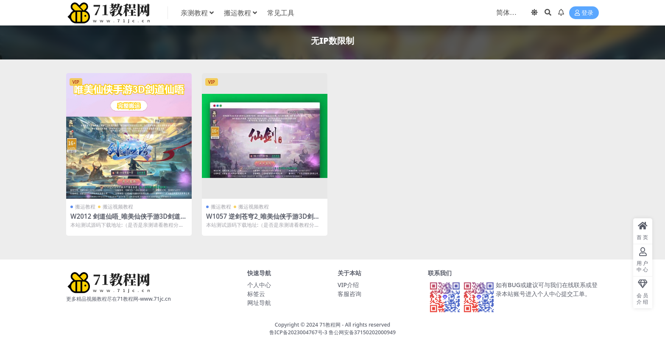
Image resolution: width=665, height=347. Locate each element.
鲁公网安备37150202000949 (362, 332)
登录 (584, 13)
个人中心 (259, 285)
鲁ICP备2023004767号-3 (298, 332)
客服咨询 (349, 294)
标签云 (256, 294)
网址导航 (259, 303)
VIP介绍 (348, 285)
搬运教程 (85, 206)
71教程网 (330, 324)
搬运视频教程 (118, 206)
